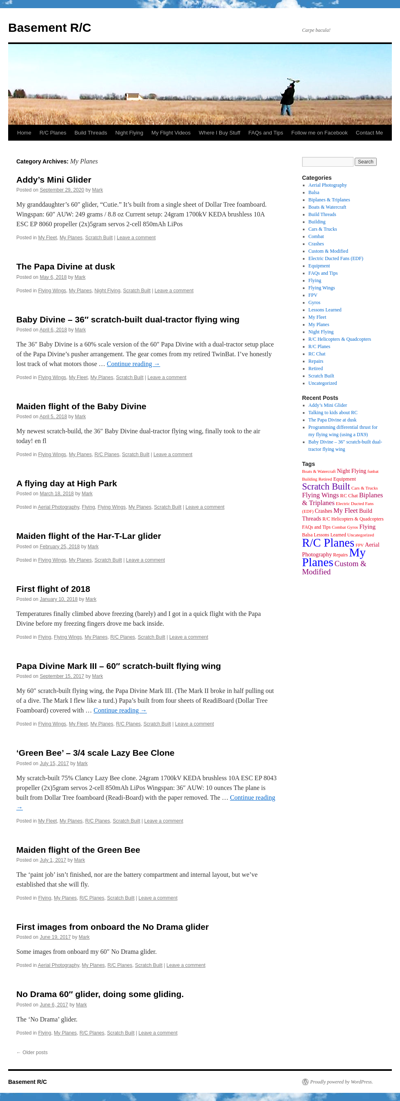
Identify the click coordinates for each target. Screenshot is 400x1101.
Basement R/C (49, 27)
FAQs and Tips (266, 133)
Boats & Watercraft (328, 207)
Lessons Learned (325, 310)
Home (24, 133)
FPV (313, 295)
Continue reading (133, 363)
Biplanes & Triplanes (329, 200)
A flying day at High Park (66, 483)
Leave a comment (136, 237)
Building (317, 222)
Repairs (316, 361)
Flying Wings (52, 290)
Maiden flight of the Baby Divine (81, 406)
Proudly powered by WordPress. (341, 1082)
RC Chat (317, 354)
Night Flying (129, 133)
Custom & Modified (328, 251)
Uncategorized (323, 383)
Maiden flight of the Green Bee (78, 849)
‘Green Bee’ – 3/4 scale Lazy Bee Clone (95, 752)
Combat (316, 236)
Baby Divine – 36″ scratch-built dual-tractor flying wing (128, 319)
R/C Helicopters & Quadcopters (340, 339)
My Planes (71, 237)
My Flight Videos (171, 133)
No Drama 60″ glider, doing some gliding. (100, 994)
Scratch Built (99, 237)
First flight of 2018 (53, 589)
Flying (88, 507)
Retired (316, 368)
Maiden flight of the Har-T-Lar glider (88, 536)
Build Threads (90, 133)
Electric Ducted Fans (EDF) (336, 258)
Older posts (32, 1052)
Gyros (314, 302)
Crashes (316, 244)
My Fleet (47, 237)
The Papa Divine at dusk (65, 266)
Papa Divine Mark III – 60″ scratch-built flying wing (118, 666)
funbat (372, 471)
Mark (97, 190)
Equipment (319, 266)
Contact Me (369, 133)
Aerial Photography (58, 507)
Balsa (314, 192)
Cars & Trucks (323, 229)
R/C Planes (53, 133)
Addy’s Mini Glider (53, 179)
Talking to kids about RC (333, 412)
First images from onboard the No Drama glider (112, 926)
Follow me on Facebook (319, 133)
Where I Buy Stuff (219, 133)
